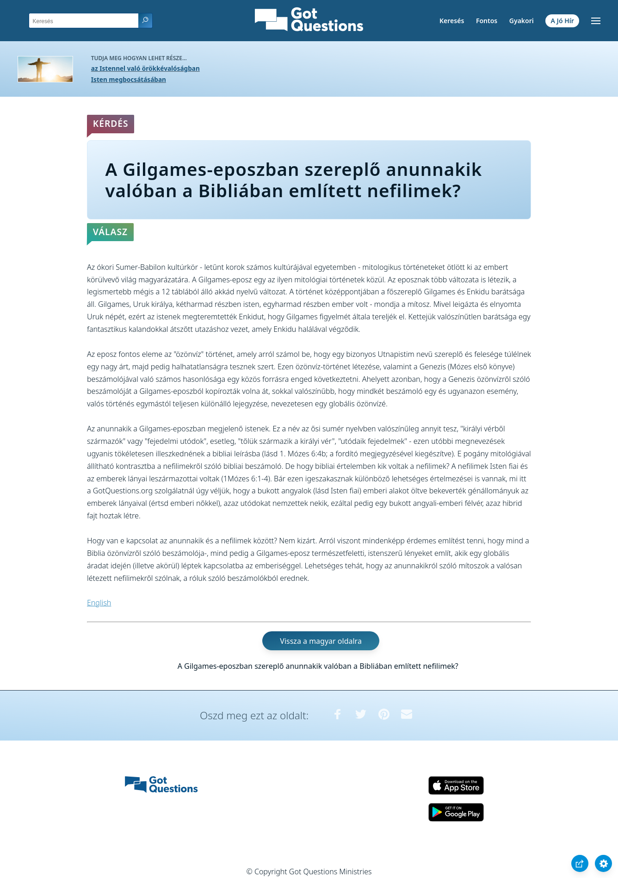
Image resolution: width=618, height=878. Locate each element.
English (99, 603)
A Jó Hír (562, 20)
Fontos (486, 20)
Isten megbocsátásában (128, 79)
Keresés (451, 20)
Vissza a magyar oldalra (321, 641)
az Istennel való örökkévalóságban (145, 68)
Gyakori (521, 20)
